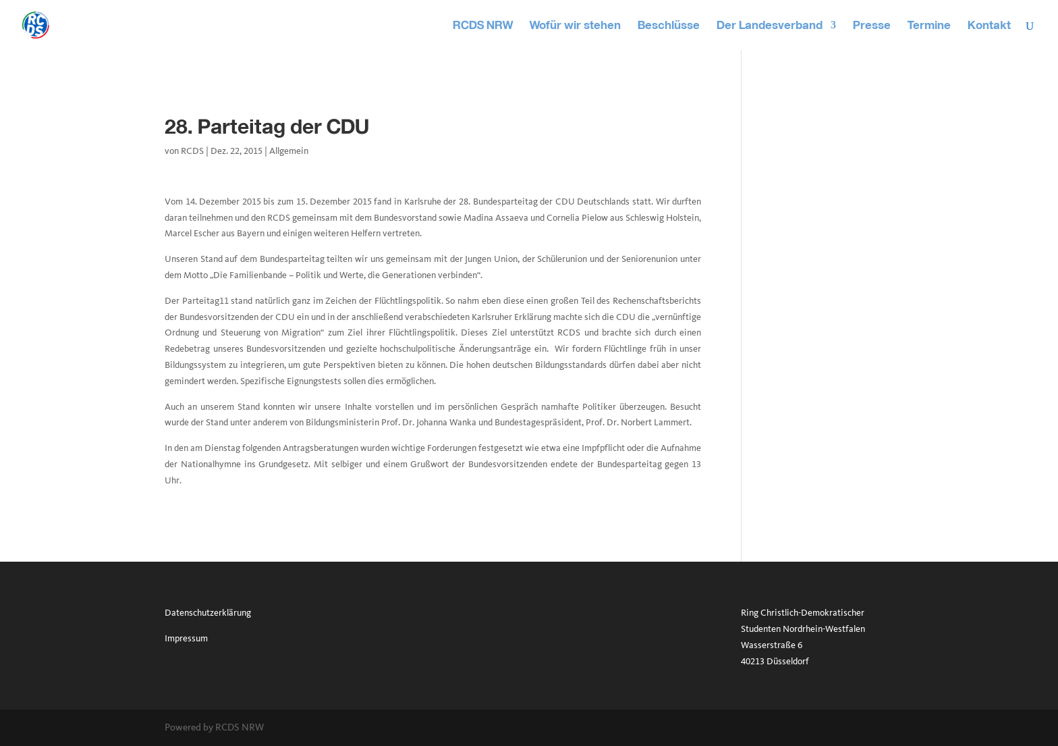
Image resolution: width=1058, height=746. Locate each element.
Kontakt (989, 26)
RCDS (192, 151)
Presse (872, 26)
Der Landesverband (770, 26)
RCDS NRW (483, 26)
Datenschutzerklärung (208, 612)
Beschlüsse (669, 26)
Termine (929, 26)
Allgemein (288, 151)
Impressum (186, 638)
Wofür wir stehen (575, 26)
